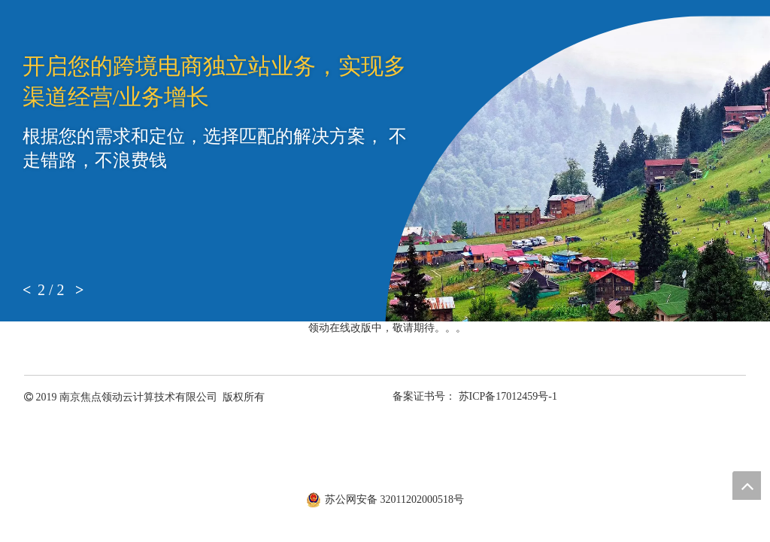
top (746, 485)
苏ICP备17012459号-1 (508, 396)
